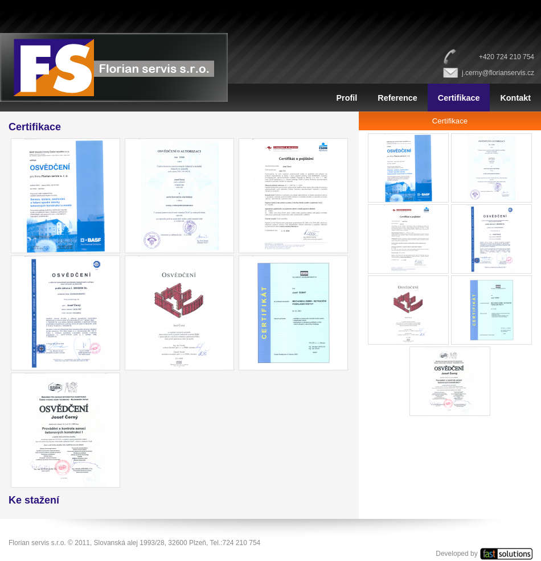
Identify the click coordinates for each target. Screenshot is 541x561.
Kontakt (515, 97)
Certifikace (459, 97)
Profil (346, 97)
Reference (397, 97)
